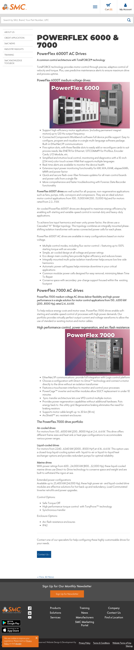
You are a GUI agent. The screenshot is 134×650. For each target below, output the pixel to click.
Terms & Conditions (101, 643)
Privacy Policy (84, 643)
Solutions (55, 612)
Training (9, 54)
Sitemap (129, 646)
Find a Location (114, 617)
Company (114, 608)
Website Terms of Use (121, 643)
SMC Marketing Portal (84, 623)
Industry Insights (14, 49)
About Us (9, 32)
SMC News (9, 43)
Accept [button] (18, 643)
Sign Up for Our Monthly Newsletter (67, 586)
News (84, 612)
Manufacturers (84, 617)
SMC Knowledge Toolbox (13, 62)
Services (55, 617)
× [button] (36, 638)
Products (55, 608)
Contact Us (114, 612)
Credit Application (14, 37)
